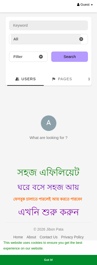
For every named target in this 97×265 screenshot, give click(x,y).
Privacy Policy (72, 237)
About (31, 237)
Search (70, 56)
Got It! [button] (48, 259)
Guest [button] (85, 4)
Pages (61, 79)
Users (25, 79)
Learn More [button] (53, 248)
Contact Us (48, 237)
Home (18, 237)
